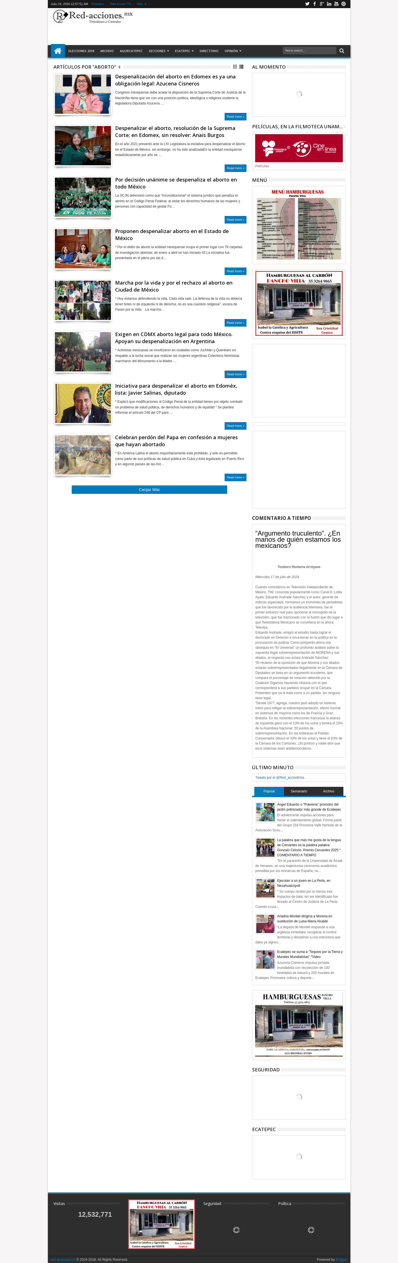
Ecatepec (182, 51)
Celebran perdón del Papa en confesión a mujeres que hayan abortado (176, 441)
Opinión (231, 51)
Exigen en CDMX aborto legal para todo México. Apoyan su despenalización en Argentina (173, 338)
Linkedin (329, 4)
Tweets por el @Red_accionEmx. (280, 778)
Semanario (299, 791)
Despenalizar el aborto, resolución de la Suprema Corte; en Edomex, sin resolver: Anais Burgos (175, 131)
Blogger (341, 1260)
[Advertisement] (242, 26)
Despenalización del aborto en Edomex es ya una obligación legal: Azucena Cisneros (175, 80)
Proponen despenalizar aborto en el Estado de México (172, 234)
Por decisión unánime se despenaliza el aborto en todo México (176, 183)
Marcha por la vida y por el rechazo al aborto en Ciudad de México (173, 286)
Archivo (107, 51)
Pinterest (343, 4)
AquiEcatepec (131, 51)
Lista (242, 67)
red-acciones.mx (63, 1260)
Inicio (58, 51)
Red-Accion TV (120, 4)
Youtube (336, 4)
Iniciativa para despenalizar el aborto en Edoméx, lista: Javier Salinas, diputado (176, 389)
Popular (269, 791)
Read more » (235, 116)
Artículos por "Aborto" (84, 67)
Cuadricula (235, 67)
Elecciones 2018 (81, 51)
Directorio (209, 51)
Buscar (341, 51)
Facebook (314, 4)
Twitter (307, 4)
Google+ (321, 4)
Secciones (157, 51)
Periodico (97, 4)
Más (140, 4)
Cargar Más (149, 489)
